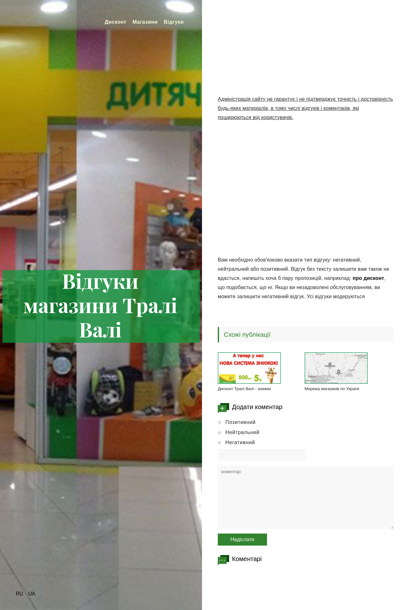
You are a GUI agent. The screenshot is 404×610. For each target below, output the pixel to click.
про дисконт (368, 278)
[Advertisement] (306, 50)
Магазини (145, 22)
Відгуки (174, 22)
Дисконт (116, 22)
